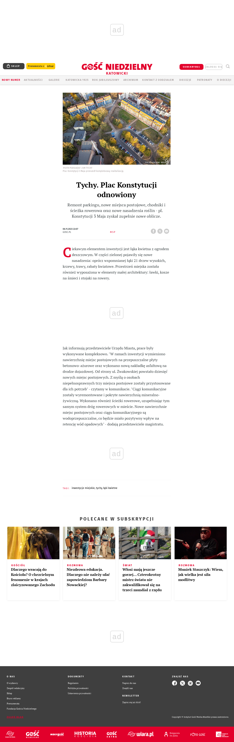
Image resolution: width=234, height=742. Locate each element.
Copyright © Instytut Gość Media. (187, 717)
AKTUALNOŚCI (33, 80)
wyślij (167, 230)
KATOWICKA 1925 (77, 80)
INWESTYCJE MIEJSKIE (83, 488)
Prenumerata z (41, 66)
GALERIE (54, 80)
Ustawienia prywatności (79, 693)
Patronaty (204, 80)
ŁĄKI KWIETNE (110, 488)
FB (154, 230)
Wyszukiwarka (227, 66)
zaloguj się (213, 67)
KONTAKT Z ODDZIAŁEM (158, 80)
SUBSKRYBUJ (191, 67)
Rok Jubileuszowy (105, 80)
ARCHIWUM (130, 80)
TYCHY (99, 488)
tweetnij (160, 230)
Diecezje (185, 80)
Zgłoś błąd (15, 717)
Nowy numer (11, 80)
